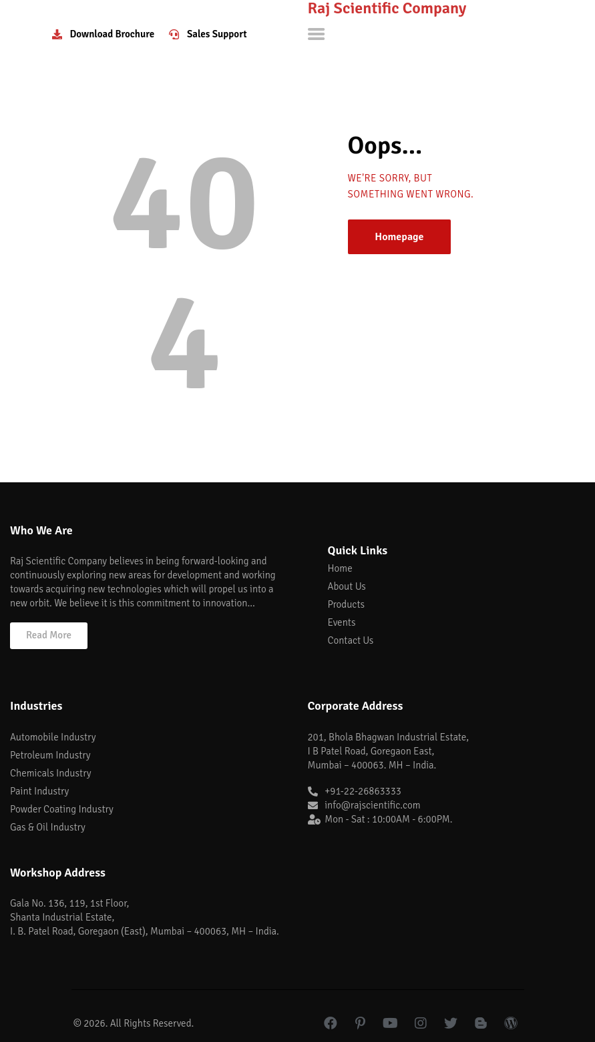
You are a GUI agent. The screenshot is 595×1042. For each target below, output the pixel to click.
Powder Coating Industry (62, 809)
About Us (347, 586)
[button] (48, 635)
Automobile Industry (52, 737)
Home (340, 568)
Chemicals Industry (50, 773)
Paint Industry (39, 791)
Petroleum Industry (50, 755)
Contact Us (351, 640)
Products (346, 604)
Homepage (399, 236)
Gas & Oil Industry (47, 827)
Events (342, 622)
